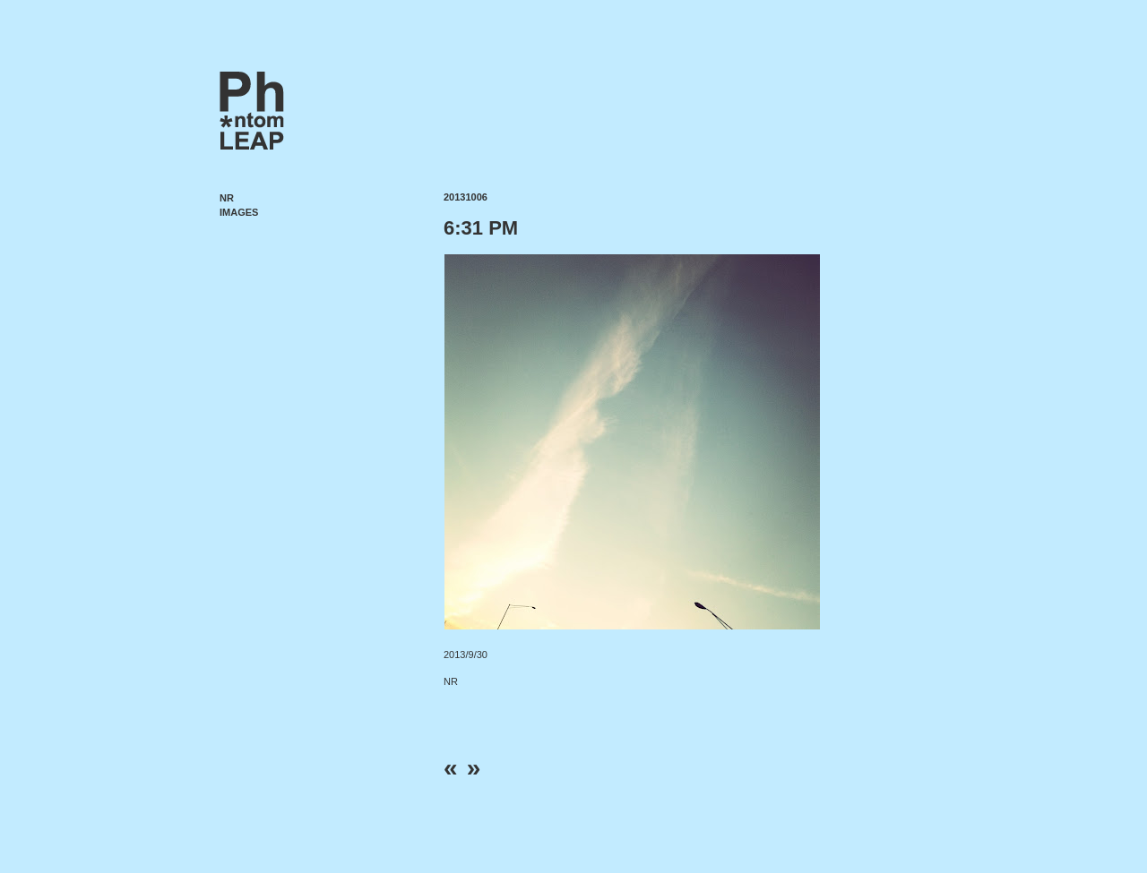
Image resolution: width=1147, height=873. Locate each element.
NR (227, 198)
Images (239, 212)
